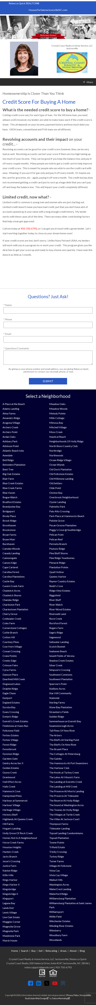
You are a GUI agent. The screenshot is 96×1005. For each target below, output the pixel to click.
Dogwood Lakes (11, 683)
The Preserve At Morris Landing (66, 791)
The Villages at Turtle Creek (64, 814)
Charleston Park (11, 604)
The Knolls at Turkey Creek (64, 772)
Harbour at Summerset (15, 800)
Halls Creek (9, 786)
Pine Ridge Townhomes (62, 557)
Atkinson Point (11, 445)
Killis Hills (8, 875)
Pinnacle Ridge (57, 562)
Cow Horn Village (12, 646)
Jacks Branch (10, 856)
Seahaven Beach (58, 651)
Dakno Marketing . (61, 998)
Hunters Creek (11, 851)
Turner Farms (56, 861)
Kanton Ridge (10, 870)
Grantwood (9, 777)
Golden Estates (11, 767)
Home (14, 950)
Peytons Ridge (57, 548)
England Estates (11, 702)
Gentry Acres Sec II (13, 763)
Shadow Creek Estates (61, 660)
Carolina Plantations (14, 576)
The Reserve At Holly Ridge (64, 800)
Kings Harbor (10, 879)
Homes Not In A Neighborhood (20, 837)
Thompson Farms (58, 823)
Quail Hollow (56, 571)
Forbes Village (10, 739)
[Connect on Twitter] (46, 984)
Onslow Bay (55, 492)
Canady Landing (11, 553)
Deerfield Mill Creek (14, 679)
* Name (7, 304)
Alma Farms (9, 413)
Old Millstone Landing (61, 478)
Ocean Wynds (57, 464)
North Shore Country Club (63, 445)
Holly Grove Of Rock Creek (18, 833)
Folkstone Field (11, 730)
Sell (40, 950)
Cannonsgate (10, 557)
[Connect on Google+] (62, 984)
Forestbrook (9, 749)
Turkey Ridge (56, 856)
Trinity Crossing (58, 851)
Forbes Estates (11, 735)
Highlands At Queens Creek (18, 819)
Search (24, 950)
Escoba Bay (9, 707)
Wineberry (55, 930)
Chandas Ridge (11, 599)
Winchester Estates (59, 921)
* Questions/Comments (16, 348)
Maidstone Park (11, 935)
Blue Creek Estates (13, 483)
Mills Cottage (56, 417)
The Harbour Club (59, 767)
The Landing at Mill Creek (63, 786)
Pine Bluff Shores (58, 553)
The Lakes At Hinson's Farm (64, 777)
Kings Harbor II (11, 884)
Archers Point (10, 431)
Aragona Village (11, 422)
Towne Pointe (56, 842)
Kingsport (8, 898)
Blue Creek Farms (12, 487)
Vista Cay (54, 870)
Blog (82, 950)
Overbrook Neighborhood (63, 497)
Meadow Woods (58, 408)
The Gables (55, 758)
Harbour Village (11, 805)
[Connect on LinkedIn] (38, 984)
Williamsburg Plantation (62, 898)
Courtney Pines (11, 641)
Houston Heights (12, 847)
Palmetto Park (57, 506)
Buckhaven (9, 543)
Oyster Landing (57, 501)
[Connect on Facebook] (30, 984)
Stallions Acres (57, 688)
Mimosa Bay (56, 422)
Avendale (8, 455)
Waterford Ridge (58, 893)
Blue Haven (9, 492)
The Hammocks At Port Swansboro (68, 763)
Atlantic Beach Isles (13, 450)
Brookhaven (9, 525)
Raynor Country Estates (62, 581)
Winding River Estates (61, 925)
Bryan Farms (9, 534)
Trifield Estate (57, 847)
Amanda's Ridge (11, 417)
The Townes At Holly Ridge (64, 809)
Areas (63, 950)
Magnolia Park (11, 930)
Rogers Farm (56, 627)
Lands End (8, 907)
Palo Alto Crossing (59, 511)
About (73, 950)
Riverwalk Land (57, 613)
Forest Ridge (9, 744)
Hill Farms (8, 823)
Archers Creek (10, 427)
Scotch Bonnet (57, 646)
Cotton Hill (9, 637)
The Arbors (55, 735)
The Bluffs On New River (62, 744)
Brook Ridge (9, 520)
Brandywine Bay (11, 506)
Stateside (54, 697)
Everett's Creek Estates (15, 721)
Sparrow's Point (58, 683)
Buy (33, 950)
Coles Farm (9, 623)
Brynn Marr (9, 539)
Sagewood (55, 637)
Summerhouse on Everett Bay (65, 721)
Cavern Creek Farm (13, 585)
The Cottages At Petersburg (64, 753)
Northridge (55, 450)
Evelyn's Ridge (10, 716)
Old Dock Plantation (60, 469)
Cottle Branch (10, 632)
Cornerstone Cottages (15, 627)
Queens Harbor (57, 576)
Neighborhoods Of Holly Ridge (66, 441)
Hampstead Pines (12, 795)
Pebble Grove (57, 520)
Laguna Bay (9, 903)
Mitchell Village (58, 427)
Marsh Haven (10, 940)
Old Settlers (55, 483)
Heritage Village (12, 809)
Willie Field (55, 916)
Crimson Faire (10, 665)
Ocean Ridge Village (60, 460)
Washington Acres (59, 884)
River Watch (56, 604)
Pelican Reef (56, 539)
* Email (7, 333)
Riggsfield (54, 595)
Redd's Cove (56, 585)
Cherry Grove (10, 613)
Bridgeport (9, 511)
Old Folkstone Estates (61, 473)
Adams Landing (11, 408)
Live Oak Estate (11, 917)
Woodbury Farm (58, 935)
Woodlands (55, 939)
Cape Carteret (10, 567)
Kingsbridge (9, 889)
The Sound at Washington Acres (66, 805)
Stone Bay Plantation (60, 707)
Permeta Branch (58, 543)
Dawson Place (10, 674)
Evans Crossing (11, 711)
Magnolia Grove (11, 926)
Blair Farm (8, 478)
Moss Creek (56, 431)
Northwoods (56, 455)
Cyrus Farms (9, 669)
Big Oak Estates (11, 473)
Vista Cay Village (58, 875)
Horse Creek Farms (13, 842)
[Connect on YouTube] (54, 984)
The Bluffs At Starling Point (64, 739)
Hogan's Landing (12, 828)
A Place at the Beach (14, 403)
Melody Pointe (57, 413)
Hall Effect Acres (12, 781)
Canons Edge (10, 562)
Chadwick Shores (12, 595)
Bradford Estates (12, 501)
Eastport (7, 697)
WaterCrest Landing (60, 889)
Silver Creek (55, 665)
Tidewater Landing (59, 828)
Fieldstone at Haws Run (15, 725)
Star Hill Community (60, 693)
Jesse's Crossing (11, 861)
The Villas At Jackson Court (64, 819)
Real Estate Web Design (36, 998)
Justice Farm (9, 865)
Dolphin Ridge (10, 688)
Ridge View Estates (59, 590)
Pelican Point (56, 534)
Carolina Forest (11, 571)
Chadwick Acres (11, 590)
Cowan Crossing (11, 651)
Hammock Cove (11, 791)
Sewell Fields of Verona (61, 655)
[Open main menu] (4, 82)
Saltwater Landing (59, 641)
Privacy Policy (73, 995)
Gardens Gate (10, 758)
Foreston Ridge (11, 753)
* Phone (7, 319)
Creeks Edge (9, 660)
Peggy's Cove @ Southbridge (65, 529)
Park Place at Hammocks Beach (66, 515)
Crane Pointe (10, 655)
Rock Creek (55, 618)
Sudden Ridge (56, 716)
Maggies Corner (11, 921)
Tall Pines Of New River (62, 730)
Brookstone (9, 529)
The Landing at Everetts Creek (65, 781)
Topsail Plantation (59, 837)
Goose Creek (10, 772)
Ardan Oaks (9, 436)
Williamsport (56, 911)
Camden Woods (11, 548)
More (89, 82)
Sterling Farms (57, 702)
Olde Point (55, 487)
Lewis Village (10, 912)
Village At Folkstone (60, 865)
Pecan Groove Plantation (62, 525)
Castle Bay (8, 581)
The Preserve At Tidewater (64, 795)
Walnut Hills (56, 879)
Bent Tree (8, 469)
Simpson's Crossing (59, 669)
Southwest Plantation (60, 679)
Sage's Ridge (56, 632)
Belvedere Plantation (14, 464)
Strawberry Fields (59, 711)
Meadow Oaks (57, 403)
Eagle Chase (9, 693)
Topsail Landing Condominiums (66, 833)
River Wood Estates (60, 609)
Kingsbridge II (10, 893)
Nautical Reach (57, 436)
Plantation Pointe (58, 567)
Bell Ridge (8, 460)
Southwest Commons (60, 674)
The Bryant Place (58, 749)
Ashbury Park (10, 441)
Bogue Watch (10, 497)
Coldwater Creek (12, 618)
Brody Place (9, 515)
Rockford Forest (58, 623)
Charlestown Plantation (15, 609)
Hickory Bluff (10, 814)
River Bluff (55, 599)
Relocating (51, 950)
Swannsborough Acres (61, 725)
